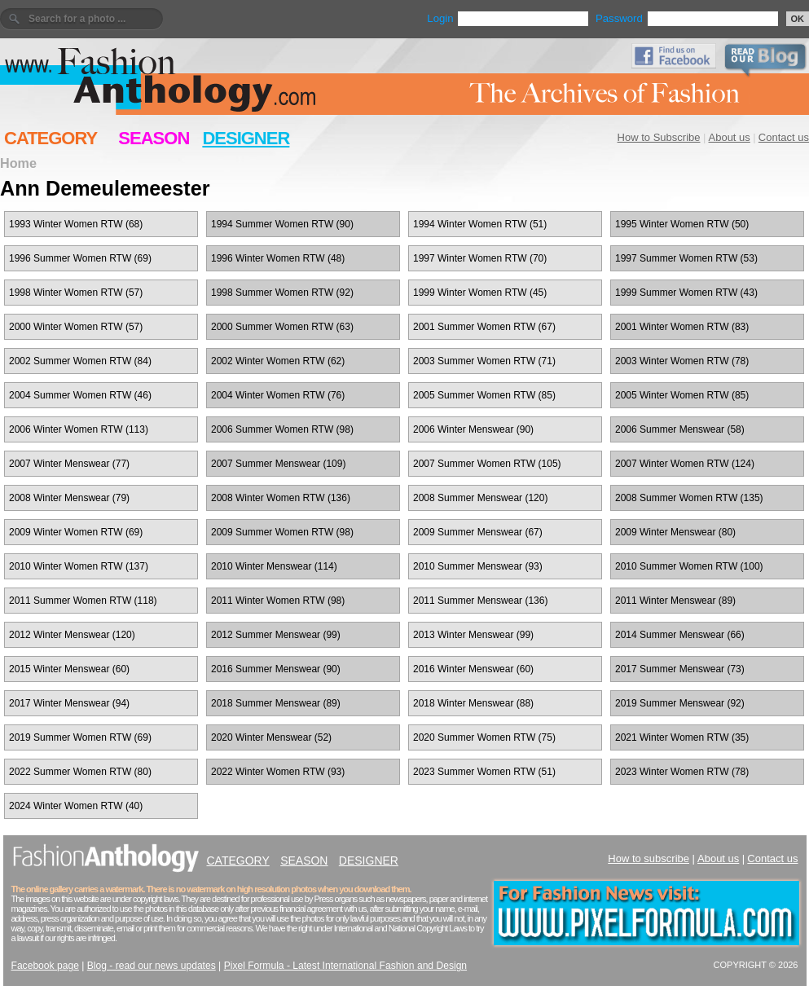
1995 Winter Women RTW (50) (682, 224)
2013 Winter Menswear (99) (473, 634)
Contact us (783, 137)
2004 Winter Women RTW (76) (278, 395)
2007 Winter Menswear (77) (69, 463)
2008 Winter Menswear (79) (69, 498)
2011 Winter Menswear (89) (675, 600)
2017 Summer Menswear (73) (680, 669)
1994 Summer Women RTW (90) (282, 224)
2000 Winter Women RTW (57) (76, 326)
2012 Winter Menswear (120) (72, 634)
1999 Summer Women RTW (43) (686, 292)
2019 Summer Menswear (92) (680, 703)
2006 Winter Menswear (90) (473, 429)
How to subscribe (648, 858)
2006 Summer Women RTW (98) (282, 429)
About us (729, 137)
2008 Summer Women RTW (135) (689, 498)
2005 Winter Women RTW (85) (682, 395)
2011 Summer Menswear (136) (480, 600)
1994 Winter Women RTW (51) (480, 224)
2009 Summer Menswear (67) (478, 532)
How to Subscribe (659, 137)
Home (18, 163)
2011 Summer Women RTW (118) (83, 600)
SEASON (153, 138)
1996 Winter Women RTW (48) (278, 258)
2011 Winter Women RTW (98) (278, 600)
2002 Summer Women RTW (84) (80, 361)
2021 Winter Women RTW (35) (682, 737)
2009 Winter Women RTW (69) (76, 532)
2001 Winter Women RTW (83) (682, 326)
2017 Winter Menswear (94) (69, 703)
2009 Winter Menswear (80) (675, 532)
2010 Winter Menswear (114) (274, 566)
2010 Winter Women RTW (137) (78, 566)
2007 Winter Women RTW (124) (684, 463)
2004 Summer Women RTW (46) (80, 395)
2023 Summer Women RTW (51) (484, 771)
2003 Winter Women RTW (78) (682, 361)
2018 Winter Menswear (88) (473, 703)
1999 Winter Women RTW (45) (480, 292)
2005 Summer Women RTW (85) (484, 395)
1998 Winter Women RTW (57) (76, 292)
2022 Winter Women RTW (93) (278, 771)
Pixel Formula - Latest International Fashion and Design (345, 965)
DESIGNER (245, 138)
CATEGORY (50, 138)
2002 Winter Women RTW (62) (278, 361)
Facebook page (45, 965)
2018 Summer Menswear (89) (276, 703)
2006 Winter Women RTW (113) (78, 429)
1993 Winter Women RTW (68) (76, 224)
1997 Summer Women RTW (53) (686, 258)
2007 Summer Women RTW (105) (487, 463)
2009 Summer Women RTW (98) (282, 532)
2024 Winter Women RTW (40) (76, 806)
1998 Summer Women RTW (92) (282, 292)
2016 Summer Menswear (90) (276, 669)
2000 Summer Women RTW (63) (282, 326)
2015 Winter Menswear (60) (69, 669)
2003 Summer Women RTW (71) (484, 361)
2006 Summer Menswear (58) (680, 429)
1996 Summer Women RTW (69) (80, 258)
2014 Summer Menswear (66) (680, 634)
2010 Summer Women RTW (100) (689, 566)
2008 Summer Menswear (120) (480, 498)
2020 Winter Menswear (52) (271, 737)
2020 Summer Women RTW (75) (484, 737)
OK (798, 19)
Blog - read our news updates (151, 965)
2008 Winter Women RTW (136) (280, 498)
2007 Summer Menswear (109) (278, 463)
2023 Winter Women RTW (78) (682, 771)
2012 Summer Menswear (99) (276, 634)
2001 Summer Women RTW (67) (484, 326)
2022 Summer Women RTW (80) (80, 771)
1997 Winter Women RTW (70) (480, 258)
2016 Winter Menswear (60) (473, 669)
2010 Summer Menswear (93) (478, 566)
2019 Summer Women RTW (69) (80, 737)
